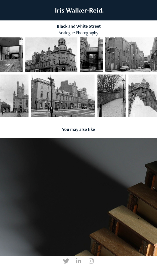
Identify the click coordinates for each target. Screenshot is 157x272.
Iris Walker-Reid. (78, 10)
